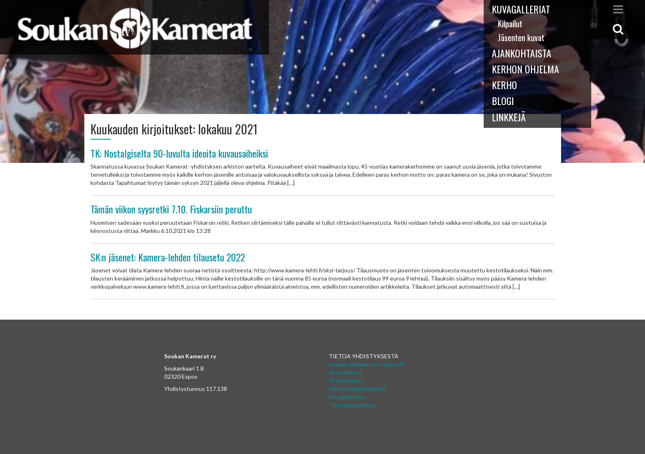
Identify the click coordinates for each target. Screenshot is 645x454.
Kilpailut (510, 24)
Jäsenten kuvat (521, 37)
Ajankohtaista (521, 53)
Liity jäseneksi (346, 396)
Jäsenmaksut (345, 372)
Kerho (504, 84)
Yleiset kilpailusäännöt (357, 388)
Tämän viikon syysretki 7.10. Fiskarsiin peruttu (171, 209)
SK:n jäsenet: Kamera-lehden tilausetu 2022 (167, 257)
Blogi (503, 100)
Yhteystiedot (346, 380)
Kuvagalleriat (521, 9)
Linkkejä (509, 117)
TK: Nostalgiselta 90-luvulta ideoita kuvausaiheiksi (179, 153)
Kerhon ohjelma (525, 68)
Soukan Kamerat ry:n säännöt (366, 364)
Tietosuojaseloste (352, 404)
